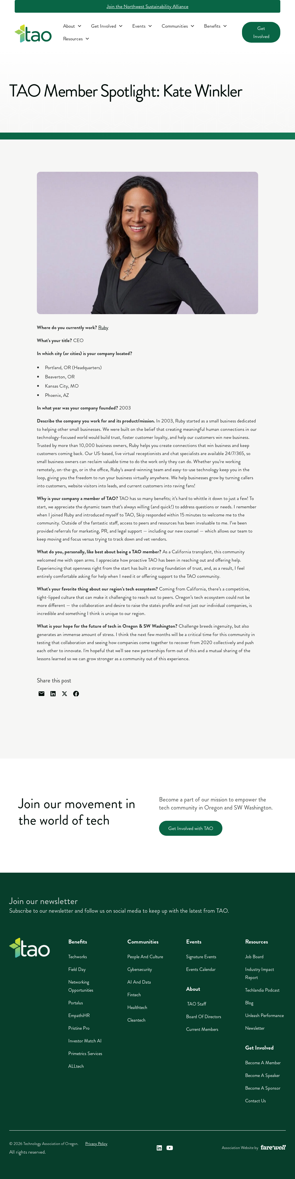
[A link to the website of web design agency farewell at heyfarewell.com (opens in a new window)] (273, 1148)
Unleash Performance (264, 1015)
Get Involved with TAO (190, 828)
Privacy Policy (96, 1143)
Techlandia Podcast (262, 990)
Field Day (77, 969)
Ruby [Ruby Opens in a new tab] (103, 327)
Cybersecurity (139, 969)
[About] (72, 26)
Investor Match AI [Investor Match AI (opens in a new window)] (85, 1040)
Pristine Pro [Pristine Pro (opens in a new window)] (79, 1028)
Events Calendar (200, 969)
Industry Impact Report (259, 973)
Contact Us (255, 1100)
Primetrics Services (85, 1053)
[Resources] (76, 38)
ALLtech (76, 1066)
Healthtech (137, 1007)
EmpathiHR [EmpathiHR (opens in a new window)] (79, 1015)
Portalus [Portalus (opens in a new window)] (75, 1002)
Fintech (134, 994)
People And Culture (145, 956)
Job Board (254, 956)
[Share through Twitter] (64, 693)
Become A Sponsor (262, 1088)
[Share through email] (41, 693)
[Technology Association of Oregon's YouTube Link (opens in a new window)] (169, 1147)
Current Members (202, 1029)
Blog (249, 1002)
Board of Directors (203, 1016)
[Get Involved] (107, 26)
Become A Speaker (262, 1075)
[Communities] (178, 26)
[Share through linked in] (53, 693)
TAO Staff (196, 1004)
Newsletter (254, 1028)
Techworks (77, 956)
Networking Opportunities (80, 986)
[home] (33, 34)
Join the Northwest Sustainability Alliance (147, 6)
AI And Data (139, 982)
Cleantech (136, 1020)
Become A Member (263, 1062)
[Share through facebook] (76, 693)
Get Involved (261, 32)
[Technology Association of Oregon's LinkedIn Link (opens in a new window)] (159, 1147)
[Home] (29, 948)
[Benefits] (215, 26)
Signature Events (201, 956)
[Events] (142, 26)
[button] (72, 26)
